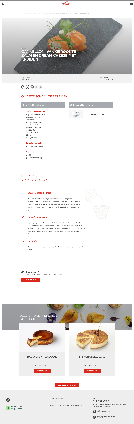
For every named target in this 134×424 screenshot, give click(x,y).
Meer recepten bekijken (67, 385)
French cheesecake (92, 357)
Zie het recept (42, 370)
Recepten (49, 14)
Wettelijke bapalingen (56, 399)
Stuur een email (31, 280)
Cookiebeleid (53, 402)
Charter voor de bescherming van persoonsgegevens (65, 405)
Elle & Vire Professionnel (37, 14)
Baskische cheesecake (42, 357)
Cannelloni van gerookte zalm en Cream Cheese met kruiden (72, 14)
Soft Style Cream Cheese (94, 114)
